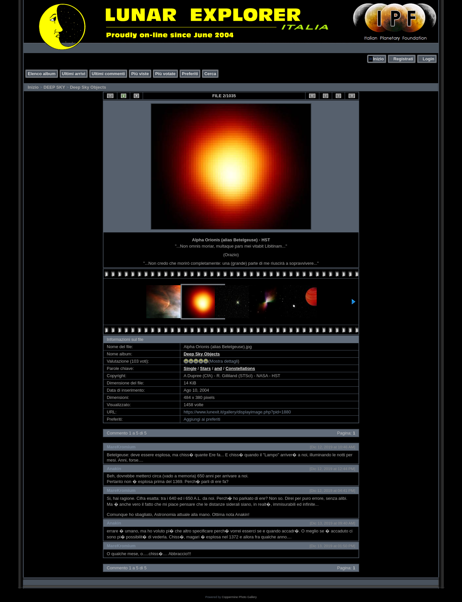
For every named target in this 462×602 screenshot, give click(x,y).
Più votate (165, 73)
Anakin (114, 468)
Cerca (210, 73)
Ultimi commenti (108, 73)
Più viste (140, 73)
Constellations (240, 368)
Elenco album (42, 73)
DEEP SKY (54, 87)
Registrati (403, 58)
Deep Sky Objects (88, 87)
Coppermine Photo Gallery (239, 597)
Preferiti (190, 73)
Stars (205, 368)
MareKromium (121, 446)
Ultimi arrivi (74, 73)
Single (190, 368)
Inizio (378, 58)
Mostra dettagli (224, 361)
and (218, 368)
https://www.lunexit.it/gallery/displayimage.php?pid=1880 (237, 411)
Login (428, 58)
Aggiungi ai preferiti (202, 419)
